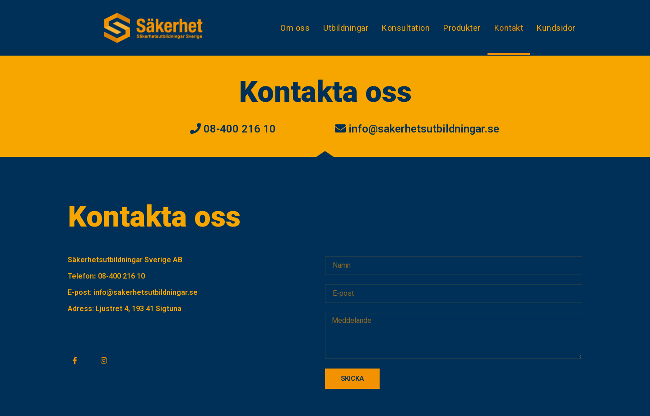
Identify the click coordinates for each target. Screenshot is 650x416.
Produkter (462, 28)
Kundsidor (556, 28)
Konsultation (406, 28)
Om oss (295, 28)
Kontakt (509, 28)
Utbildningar (345, 28)
